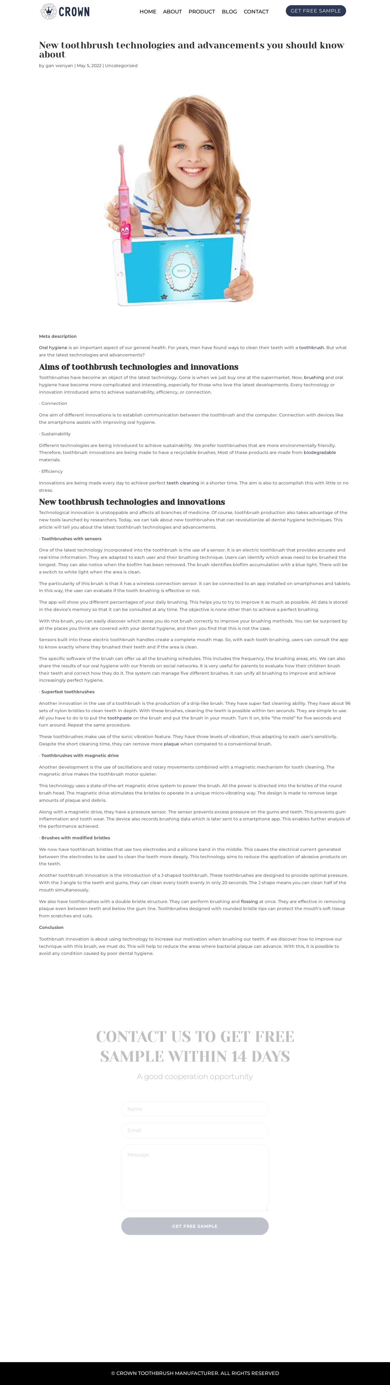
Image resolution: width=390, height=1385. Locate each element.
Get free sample (316, 11)
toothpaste (120, 718)
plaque (171, 744)
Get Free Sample (195, 1227)
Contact (256, 12)
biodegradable (320, 452)
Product (202, 12)
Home (148, 12)
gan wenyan (59, 65)
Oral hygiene (53, 347)
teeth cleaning (183, 483)
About (172, 12)
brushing (314, 377)
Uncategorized (121, 65)
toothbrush (311, 347)
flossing (249, 901)
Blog (229, 12)
